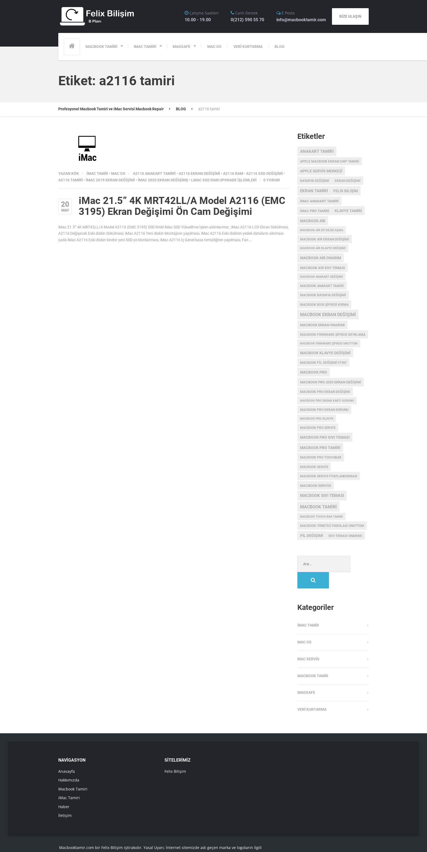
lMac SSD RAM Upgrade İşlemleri (224, 180)
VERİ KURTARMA (248, 46)
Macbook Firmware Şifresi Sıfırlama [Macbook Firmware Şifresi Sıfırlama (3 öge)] (332, 335)
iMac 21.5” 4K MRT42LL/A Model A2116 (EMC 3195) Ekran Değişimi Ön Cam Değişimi (182, 206)
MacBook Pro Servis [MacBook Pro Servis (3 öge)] (317, 428)
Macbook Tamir (312, 659)
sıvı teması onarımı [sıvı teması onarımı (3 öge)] (345, 536)
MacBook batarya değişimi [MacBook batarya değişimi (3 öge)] (323, 295)
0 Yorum (271, 180)
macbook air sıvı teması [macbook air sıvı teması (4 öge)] (322, 268)
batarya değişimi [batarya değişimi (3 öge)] (314, 181)
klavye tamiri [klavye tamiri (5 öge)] (348, 211)
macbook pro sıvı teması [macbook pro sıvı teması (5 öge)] (325, 437)
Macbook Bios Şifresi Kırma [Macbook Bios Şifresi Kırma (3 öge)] (324, 305)
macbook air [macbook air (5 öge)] (312, 221)
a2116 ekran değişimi (199, 173)
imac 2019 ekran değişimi (110, 180)
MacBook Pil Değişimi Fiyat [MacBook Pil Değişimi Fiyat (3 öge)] (323, 363)
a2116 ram (233, 173)
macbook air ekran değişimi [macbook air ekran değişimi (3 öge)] (324, 239)
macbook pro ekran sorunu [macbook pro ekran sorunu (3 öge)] (324, 410)
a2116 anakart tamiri (154, 173)
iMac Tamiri (69, 781)
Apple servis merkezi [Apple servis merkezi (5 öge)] (321, 171)
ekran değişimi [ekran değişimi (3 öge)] (348, 181)
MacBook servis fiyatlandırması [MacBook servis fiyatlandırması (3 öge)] (328, 476)
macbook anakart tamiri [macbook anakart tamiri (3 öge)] (322, 286)
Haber (63, 790)
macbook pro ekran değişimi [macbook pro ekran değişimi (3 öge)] (325, 392)
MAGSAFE (181, 46)
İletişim (65, 799)
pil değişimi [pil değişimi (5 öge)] (311, 535)
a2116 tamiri (70, 180)
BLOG (279, 46)
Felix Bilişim (175, 755)
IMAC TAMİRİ (145, 46)
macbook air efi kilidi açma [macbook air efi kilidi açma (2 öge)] (321, 230)
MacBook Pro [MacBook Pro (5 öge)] (313, 372)
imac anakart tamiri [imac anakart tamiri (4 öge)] (319, 201)
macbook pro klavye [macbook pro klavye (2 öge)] (316, 418)
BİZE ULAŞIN (350, 16)
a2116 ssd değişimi (264, 173)
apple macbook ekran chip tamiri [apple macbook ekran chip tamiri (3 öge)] (329, 161)
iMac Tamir (97, 173)
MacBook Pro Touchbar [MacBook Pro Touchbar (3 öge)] (320, 457)
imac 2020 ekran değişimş (163, 180)
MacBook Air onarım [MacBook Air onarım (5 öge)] (320, 258)
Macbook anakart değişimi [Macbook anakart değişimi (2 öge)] (321, 277)
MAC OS (214, 46)
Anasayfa (66, 755)
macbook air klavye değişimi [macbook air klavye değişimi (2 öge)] (323, 248)
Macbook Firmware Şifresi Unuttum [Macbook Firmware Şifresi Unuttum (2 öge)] (329, 343)
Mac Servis (308, 642)
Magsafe (306, 676)
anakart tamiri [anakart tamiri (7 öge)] (317, 151)
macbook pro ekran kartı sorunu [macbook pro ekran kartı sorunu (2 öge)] (327, 400)
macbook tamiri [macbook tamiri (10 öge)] (318, 506)
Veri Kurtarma (312, 693)
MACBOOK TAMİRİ (101, 46)
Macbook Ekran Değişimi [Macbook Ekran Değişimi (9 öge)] (328, 314)
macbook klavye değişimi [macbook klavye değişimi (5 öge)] (325, 353)
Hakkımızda (68, 763)
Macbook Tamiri (72, 772)
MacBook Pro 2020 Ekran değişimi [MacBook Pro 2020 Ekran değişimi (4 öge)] (330, 382)
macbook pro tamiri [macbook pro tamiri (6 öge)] (320, 447)
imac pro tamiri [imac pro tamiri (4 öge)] (314, 211)
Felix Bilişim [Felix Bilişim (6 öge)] (345, 191)
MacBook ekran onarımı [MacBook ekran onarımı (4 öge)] (322, 325)
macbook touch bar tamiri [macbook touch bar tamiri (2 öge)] (321, 516)
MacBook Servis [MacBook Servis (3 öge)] (314, 467)
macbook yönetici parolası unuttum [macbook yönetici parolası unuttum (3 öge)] (332, 526)
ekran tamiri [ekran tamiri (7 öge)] (314, 190)
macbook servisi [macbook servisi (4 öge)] (315, 486)
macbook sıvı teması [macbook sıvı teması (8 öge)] (322, 495)
